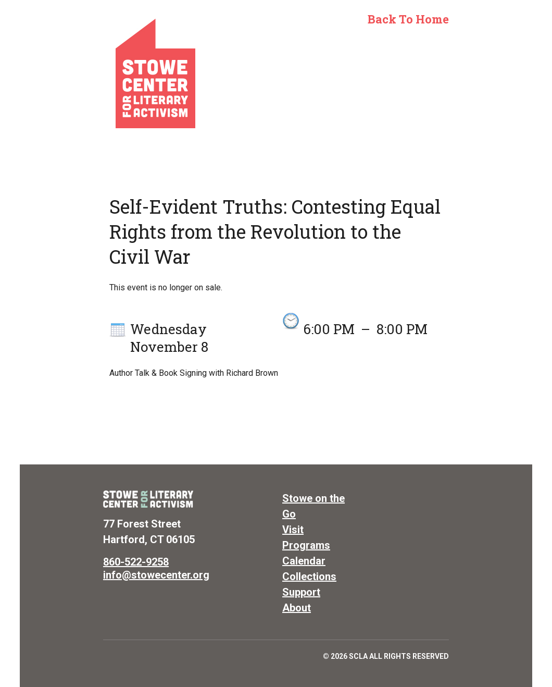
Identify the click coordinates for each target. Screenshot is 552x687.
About (296, 608)
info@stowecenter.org (156, 575)
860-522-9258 (136, 562)
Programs (306, 545)
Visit (293, 529)
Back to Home (408, 19)
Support (301, 592)
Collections (309, 576)
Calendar (303, 561)
